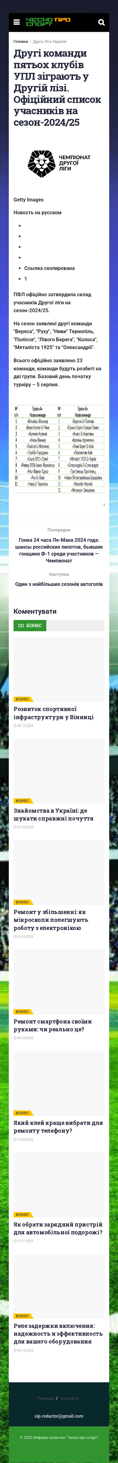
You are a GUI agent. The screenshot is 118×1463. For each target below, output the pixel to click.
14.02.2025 (23, 1140)
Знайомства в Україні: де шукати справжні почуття (54, 814)
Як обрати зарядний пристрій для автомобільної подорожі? (58, 1228)
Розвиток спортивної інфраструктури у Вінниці (53, 713)
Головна (21, 41)
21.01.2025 (23, 1241)
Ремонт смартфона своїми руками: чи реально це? (53, 1025)
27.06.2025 (23, 827)
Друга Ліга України (49, 41)
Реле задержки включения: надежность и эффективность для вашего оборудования (58, 1333)
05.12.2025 (23, 726)
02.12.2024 (23, 1350)
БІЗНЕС (22, 700)
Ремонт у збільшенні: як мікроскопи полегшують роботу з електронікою (51, 920)
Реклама (45, 1398)
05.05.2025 (23, 937)
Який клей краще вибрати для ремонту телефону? (58, 1127)
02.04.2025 (23, 1038)
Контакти (70, 1398)
